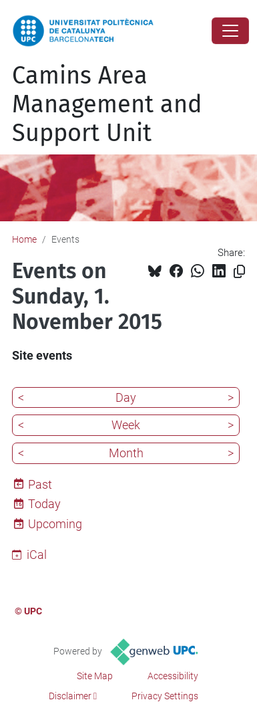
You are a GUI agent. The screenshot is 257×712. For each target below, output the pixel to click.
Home (24, 239)
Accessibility (173, 676)
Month (126, 453)
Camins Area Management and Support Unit (107, 104)
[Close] (230, 30)
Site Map (95, 676)
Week (125, 425)
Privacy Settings (165, 696)
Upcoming (55, 524)
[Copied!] (239, 271)
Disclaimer (70, 696)
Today (44, 504)
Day (125, 397)
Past (40, 484)
